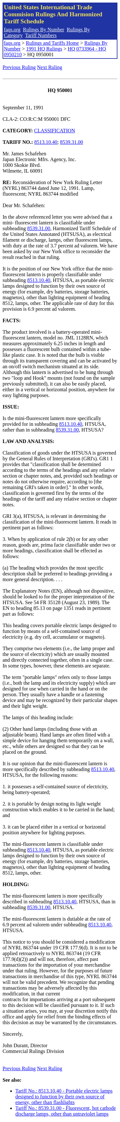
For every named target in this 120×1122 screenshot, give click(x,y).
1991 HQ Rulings (44, 48)
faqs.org (12, 29)
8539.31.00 (71, 142)
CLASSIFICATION (54, 130)
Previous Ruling (19, 67)
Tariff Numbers (41, 35)
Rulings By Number (43, 29)
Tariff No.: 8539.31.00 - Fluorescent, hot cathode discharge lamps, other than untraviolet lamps (65, 1111)
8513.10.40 (45, 142)
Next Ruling (49, 67)
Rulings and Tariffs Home (52, 43)
